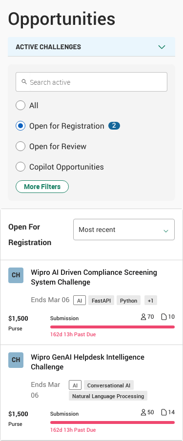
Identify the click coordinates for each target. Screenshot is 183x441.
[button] (91, 105)
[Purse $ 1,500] (18, 323)
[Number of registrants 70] (147, 317)
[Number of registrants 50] (147, 413)
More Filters (42, 186)
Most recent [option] (97, 229)
